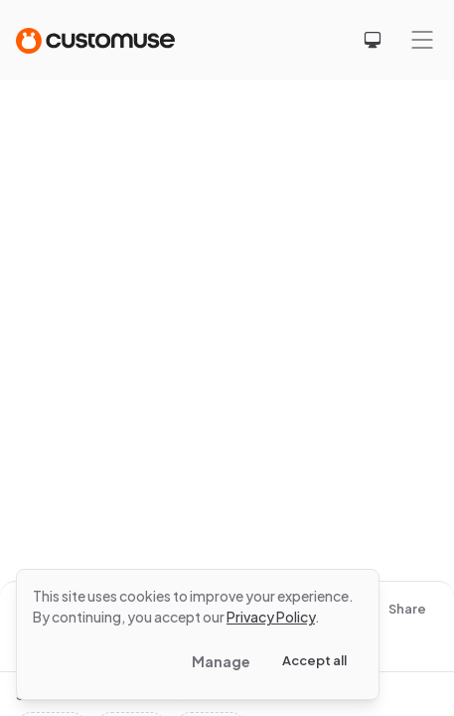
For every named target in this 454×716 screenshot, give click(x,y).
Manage (221, 661)
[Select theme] (372, 40)
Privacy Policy (271, 617)
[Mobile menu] (422, 40)
